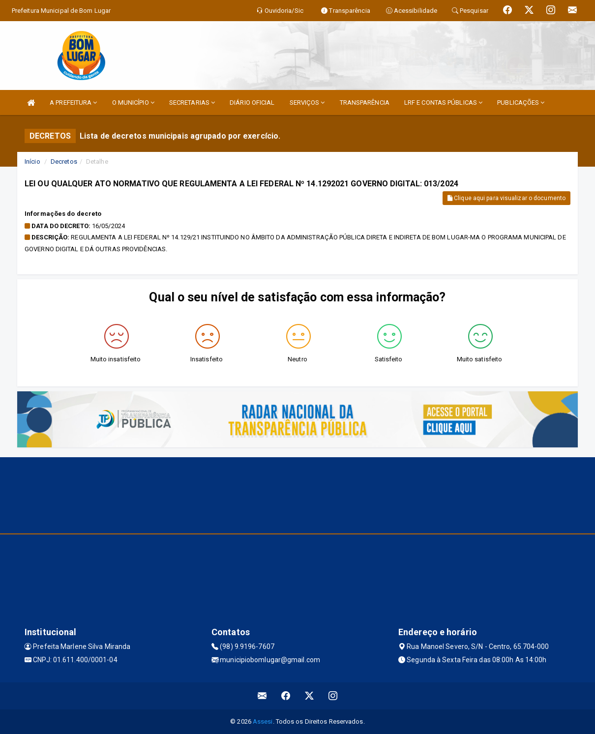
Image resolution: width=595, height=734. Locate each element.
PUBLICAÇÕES (520, 102)
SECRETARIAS (192, 102)
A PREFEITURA (73, 102)
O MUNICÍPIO (133, 102)
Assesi (263, 721)
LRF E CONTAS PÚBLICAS (443, 102)
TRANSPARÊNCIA (364, 102)
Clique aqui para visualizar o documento (506, 198)
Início (32, 161)
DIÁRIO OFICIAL (252, 102)
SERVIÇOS (307, 102)
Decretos (64, 161)
